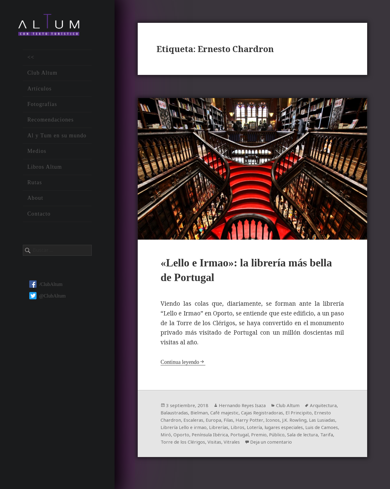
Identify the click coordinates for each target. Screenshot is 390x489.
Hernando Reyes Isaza (245, 407)
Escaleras (239, 421)
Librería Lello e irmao (238, 429)
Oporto (247, 436)
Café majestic (261, 414)
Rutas (34, 185)
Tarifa (223, 443)
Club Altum (42, 75)
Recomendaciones (50, 122)
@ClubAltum (47, 298)
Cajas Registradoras (302, 414)
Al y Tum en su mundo (57, 138)
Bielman (234, 414)
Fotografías (42, 107)
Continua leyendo (181, 364)
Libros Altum (44, 169)
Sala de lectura (197, 443)
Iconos (322, 421)
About (35, 201)
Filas (276, 421)
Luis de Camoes (205, 436)
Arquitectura (175, 414)
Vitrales (310, 443)
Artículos (39, 91)
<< (30, 60)
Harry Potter (298, 421)
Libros (296, 429)
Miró (230, 436)
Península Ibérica (277, 436)
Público (169, 443)
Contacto (39, 216)
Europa (261, 421)
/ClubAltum (45, 286)
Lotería (314, 429)
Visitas (290, 443)
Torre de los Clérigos (256, 443)
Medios (37, 154)
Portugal (310, 436)
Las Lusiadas (196, 429)
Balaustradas (207, 414)
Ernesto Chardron (206, 421)
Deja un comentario (188, 451)
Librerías (276, 429)
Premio (330, 436)
